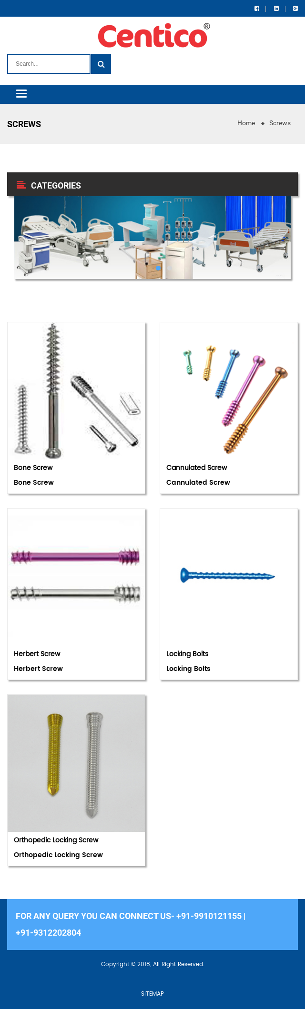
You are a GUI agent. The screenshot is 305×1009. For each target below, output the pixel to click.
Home (246, 123)
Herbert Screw (37, 654)
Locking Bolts (187, 654)
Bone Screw (33, 467)
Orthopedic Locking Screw (56, 840)
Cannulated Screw (196, 467)
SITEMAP (152, 994)
